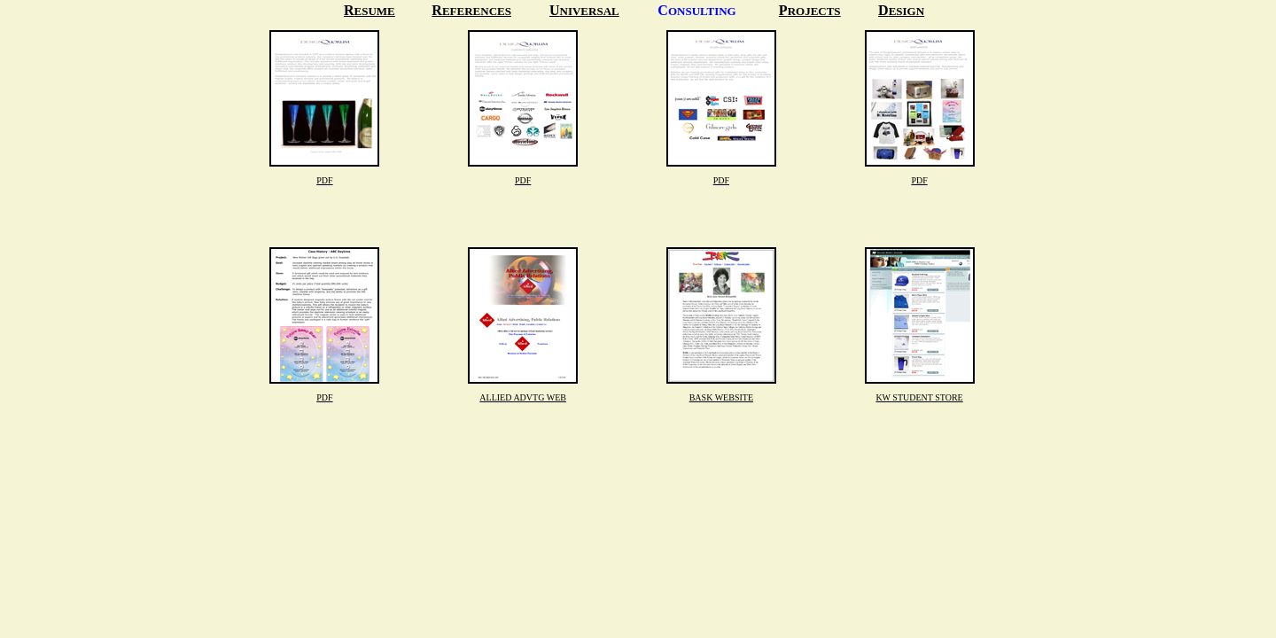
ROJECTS (814, 11)
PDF (324, 180)
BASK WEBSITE (721, 397)
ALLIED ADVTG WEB (522, 397)
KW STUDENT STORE (918, 397)
